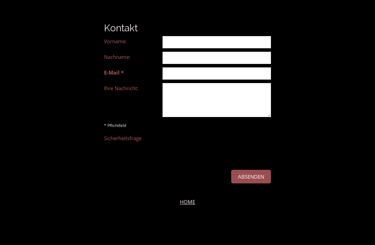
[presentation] (214, 146)
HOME (187, 201)
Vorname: (115, 41)
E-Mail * (114, 72)
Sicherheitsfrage (122, 138)
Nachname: (117, 56)
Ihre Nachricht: (121, 88)
